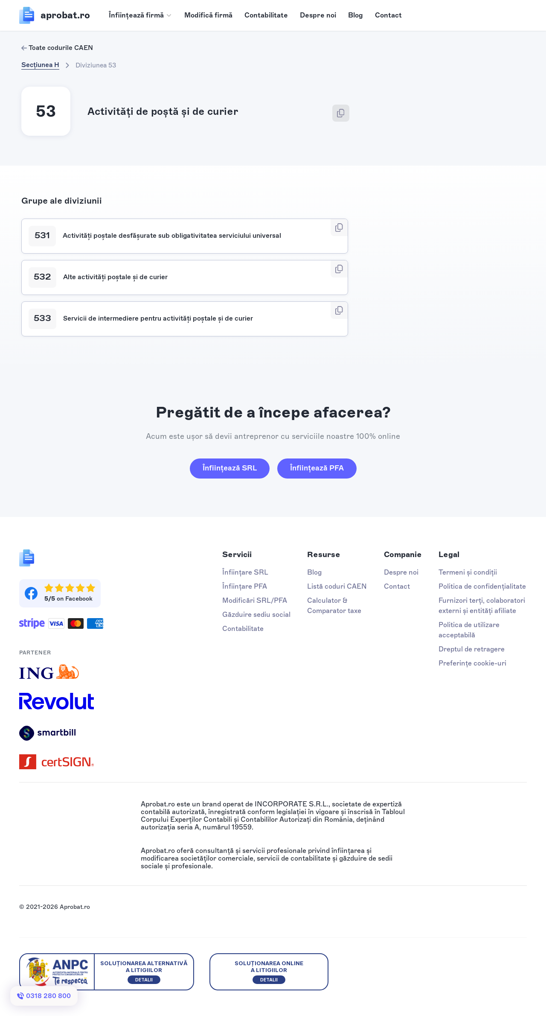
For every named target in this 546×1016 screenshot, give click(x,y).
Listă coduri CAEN (337, 586)
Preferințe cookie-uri (472, 663)
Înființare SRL (245, 572)
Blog (355, 15)
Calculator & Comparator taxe (334, 605)
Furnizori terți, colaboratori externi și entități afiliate (482, 605)
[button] (140, 15)
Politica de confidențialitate (482, 586)
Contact (388, 15)
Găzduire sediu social (256, 614)
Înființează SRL (230, 468)
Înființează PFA (317, 468)
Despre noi (318, 15)
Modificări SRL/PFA (254, 600)
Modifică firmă (208, 15)
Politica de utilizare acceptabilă (469, 630)
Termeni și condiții (468, 572)
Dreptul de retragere (472, 649)
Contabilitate (266, 15)
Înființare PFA (244, 586)
